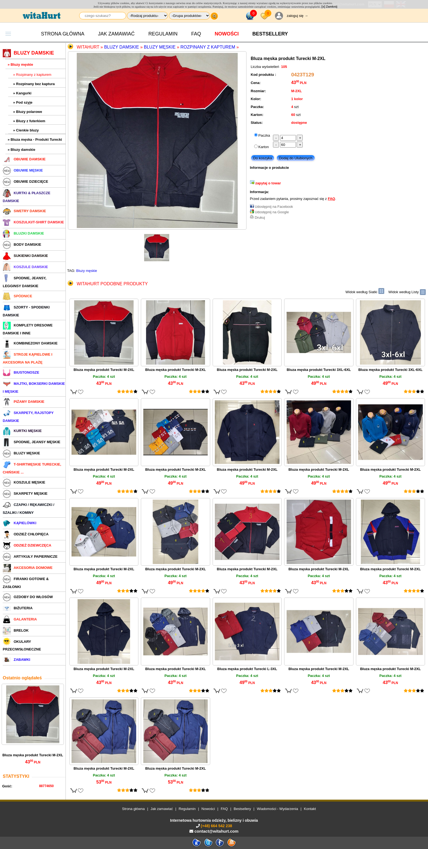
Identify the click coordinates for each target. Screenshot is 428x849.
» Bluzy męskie (20, 64)
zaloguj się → (297, 16)
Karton (263, 147)
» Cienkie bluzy (26, 130)
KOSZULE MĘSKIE (24, 482)
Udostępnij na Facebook (274, 207)
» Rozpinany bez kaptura (34, 84)
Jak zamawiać (116, 34)
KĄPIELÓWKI (19, 523)
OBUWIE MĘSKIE (23, 170)
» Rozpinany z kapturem (32, 75)
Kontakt (310, 809)
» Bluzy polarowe (27, 112)
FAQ (196, 34)
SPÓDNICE (17, 296)
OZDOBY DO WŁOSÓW (28, 597)
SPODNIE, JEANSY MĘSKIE (31, 442)
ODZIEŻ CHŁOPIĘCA (26, 534)
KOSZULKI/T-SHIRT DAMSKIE (33, 222)
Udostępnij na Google (272, 212)
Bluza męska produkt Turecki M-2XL (32, 755)
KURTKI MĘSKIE (22, 431)
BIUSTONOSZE (21, 372)
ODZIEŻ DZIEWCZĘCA (27, 545)
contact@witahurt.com (216, 831)
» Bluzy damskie (21, 150)
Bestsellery (242, 809)
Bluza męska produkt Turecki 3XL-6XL (319, 370)
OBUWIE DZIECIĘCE (25, 181)
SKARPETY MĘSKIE (25, 493)
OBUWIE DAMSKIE (24, 159)
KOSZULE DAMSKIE (25, 267)
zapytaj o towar (268, 183)
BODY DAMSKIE (22, 244)
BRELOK (16, 630)
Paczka (264, 135)
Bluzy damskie (121, 47)
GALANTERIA (20, 619)
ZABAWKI (16, 660)
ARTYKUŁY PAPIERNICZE (30, 556)
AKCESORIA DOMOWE (28, 568)
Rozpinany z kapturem (207, 47)
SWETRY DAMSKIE (24, 211)
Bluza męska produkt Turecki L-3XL (247, 669)
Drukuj (260, 217)
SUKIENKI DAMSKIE (25, 256)
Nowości (227, 34)
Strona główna (62, 34)
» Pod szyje (22, 102)
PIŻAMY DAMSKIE (23, 402)
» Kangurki (22, 93)
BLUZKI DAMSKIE (23, 233)
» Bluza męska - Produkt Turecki (35, 139)
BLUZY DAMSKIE (28, 53)
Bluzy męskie (160, 47)
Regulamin (162, 34)
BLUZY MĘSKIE (21, 453)
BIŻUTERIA (17, 608)
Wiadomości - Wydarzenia (277, 809)
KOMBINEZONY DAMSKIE (30, 343)
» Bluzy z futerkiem (29, 121)
